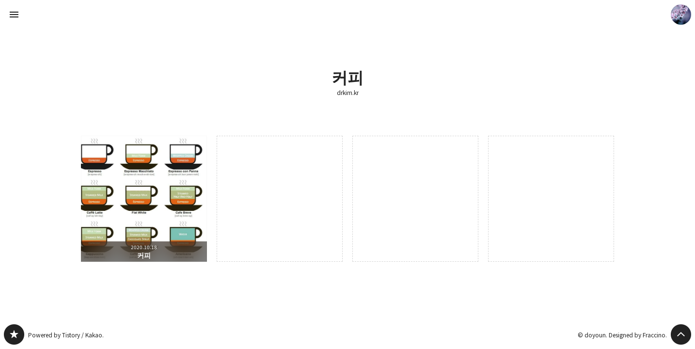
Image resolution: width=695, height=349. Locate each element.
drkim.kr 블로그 (14, 334)
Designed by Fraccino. (638, 335)
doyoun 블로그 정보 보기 (681, 14)
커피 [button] (144, 199)
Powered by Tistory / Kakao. (66, 335)
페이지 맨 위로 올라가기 (681, 334)
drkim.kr (348, 92)
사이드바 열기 (14, 14)
